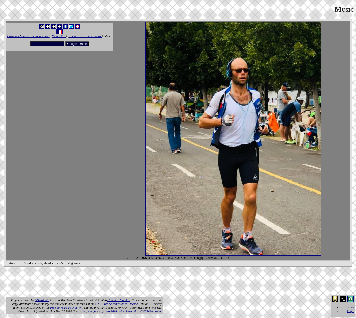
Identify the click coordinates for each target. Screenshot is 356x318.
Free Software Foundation (66, 307)
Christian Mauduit (118, 300)
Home (350, 307)
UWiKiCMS (42, 300)
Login (350, 311)
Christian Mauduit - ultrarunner (28, 36)
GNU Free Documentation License (116, 304)
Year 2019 (59, 36)
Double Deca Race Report (85, 36)
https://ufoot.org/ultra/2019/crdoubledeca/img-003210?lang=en (122, 311)
